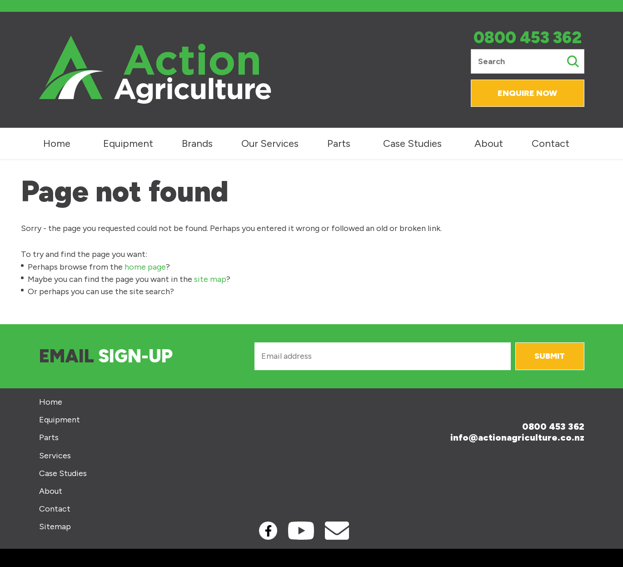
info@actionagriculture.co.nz (517, 437)
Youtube (301, 531)
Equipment (128, 143)
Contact (550, 143)
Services (55, 456)
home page (145, 267)
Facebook (268, 531)
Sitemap (55, 527)
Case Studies (412, 143)
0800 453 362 (527, 38)
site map (210, 279)
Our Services (270, 143)
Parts (338, 143)
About (488, 143)
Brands (197, 143)
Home (56, 143)
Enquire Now (527, 93)
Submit (549, 356)
